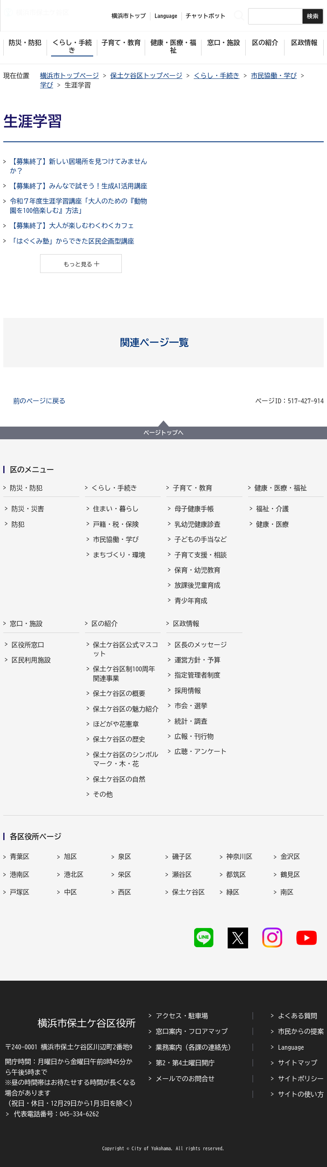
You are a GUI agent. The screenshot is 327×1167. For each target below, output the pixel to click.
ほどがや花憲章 (116, 724)
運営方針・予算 (197, 660)
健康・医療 (272, 524)
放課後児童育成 (197, 585)
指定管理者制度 (197, 675)
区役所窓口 (27, 645)
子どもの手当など (201, 539)
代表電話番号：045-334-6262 (56, 1114)
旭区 (70, 856)
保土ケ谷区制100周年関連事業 (124, 673)
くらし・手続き (217, 75)
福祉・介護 (272, 508)
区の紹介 (105, 623)
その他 (103, 794)
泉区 (124, 856)
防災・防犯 (26, 488)
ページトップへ (163, 433)
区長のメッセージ (201, 645)
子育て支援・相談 (201, 555)
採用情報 (188, 690)
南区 (286, 892)
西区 (124, 892)
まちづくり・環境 (119, 555)
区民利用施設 (31, 660)
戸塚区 (19, 892)
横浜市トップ (129, 16)
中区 (70, 892)
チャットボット (206, 16)
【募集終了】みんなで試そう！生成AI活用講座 (78, 186)
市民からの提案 (301, 1031)
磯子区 (182, 856)
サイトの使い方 (301, 1094)
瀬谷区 (182, 874)
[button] (163, 342)
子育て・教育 (192, 488)
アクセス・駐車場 (182, 1016)
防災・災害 (27, 508)
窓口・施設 (26, 623)
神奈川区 (239, 856)
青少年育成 (191, 600)
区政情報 (186, 623)
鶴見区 (290, 874)
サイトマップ (297, 1063)
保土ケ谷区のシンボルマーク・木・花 (126, 759)
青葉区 (19, 856)
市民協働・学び (274, 75)
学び (46, 85)
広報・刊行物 (194, 736)
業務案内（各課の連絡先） (195, 1047)
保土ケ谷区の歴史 (119, 739)
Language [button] (166, 16)
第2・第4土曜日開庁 (185, 1063)
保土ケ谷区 (188, 892)
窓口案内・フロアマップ (192, 1031)
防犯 (18, 524)
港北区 (73, 874)
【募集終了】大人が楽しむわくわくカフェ (72, 225)
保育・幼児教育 (197, 570)
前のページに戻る (39, 401)
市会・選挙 (191, 705)
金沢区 (290, 856)
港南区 (19, 874)
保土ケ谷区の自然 (119, 779)
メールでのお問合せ (185, 1078)
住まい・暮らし (116, 508)
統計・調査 (191, 721)
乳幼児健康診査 (197, 524)
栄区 (124, 874)
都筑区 (236, 874)
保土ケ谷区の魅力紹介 (126, 709)
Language (291, 1047)
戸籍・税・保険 (116, 524)
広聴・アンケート (201, 751)
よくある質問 (297, 1016)
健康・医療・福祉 (281, 488)
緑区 (233, 892)
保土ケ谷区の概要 (119, 693)
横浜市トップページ (69, 75)
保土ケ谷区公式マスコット (126, 649)
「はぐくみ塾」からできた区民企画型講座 (72, 241)
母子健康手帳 (194, 508)
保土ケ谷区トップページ (146, 75)
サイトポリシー (301, 1078)
